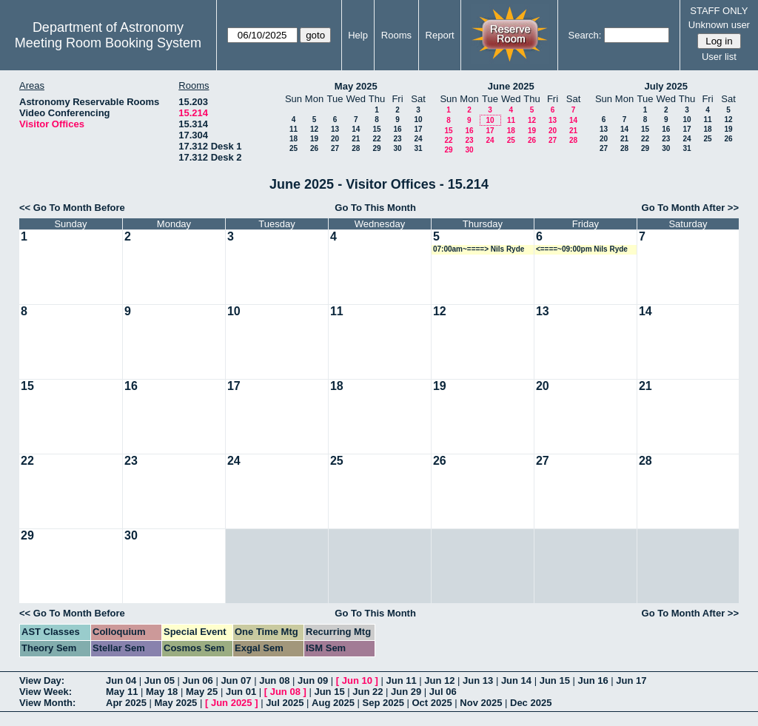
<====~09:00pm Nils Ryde (582, 249)
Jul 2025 (284, 702)
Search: (585, 35)
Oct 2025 (432, 702)
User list (719, 56)
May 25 (202, 691)
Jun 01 (241, 691)
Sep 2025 (383, 702)
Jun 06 (198, 680)
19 (314, 139)
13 (335, 129)
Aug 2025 (333, 702)
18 (293, 139)
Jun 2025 (231, 702)
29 (376, 148)
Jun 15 (555, 680)
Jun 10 (357, 680)
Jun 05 (159, 680)
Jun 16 (592, 680)
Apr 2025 (126, 702)
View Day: (41, 680)
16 (397, 129)
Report (440, 35)
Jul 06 (443, 691)
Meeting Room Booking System (108, 43)
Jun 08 (274, 680)
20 (335, 139)
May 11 (122, 691)
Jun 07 (236, 680)
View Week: (45, 691)
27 (335, 148)
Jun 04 (121, 680)
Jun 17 (631, 680)
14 (356, 129)
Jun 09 (313, 680)
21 (356, 139)
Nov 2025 (481, 702)
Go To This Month (375, 207)
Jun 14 (516, 680)
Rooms (396, 35)
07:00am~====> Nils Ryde (478, 249)
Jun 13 (478, 680)
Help (358, 35)
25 (293, 148)
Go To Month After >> (690, 207)
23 (397, 139)
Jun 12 (439, 680)
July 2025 (666, 86)
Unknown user (719, 24)
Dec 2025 (530, 702)
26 (314, 148)
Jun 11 (401, 680)
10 (418, 119)
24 (418, 139)
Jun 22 (367, 691)
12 (314, 129)
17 (418, 129)
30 (397, 148)
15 (376, 129)
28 (356, 148)
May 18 (162, 691)
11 (293, 129)
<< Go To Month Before (72, 207)
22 (376, 139)
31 (418, 148)
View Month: (47, 702)
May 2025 (356, 86)
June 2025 (511, 86)
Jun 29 (406, 691)
